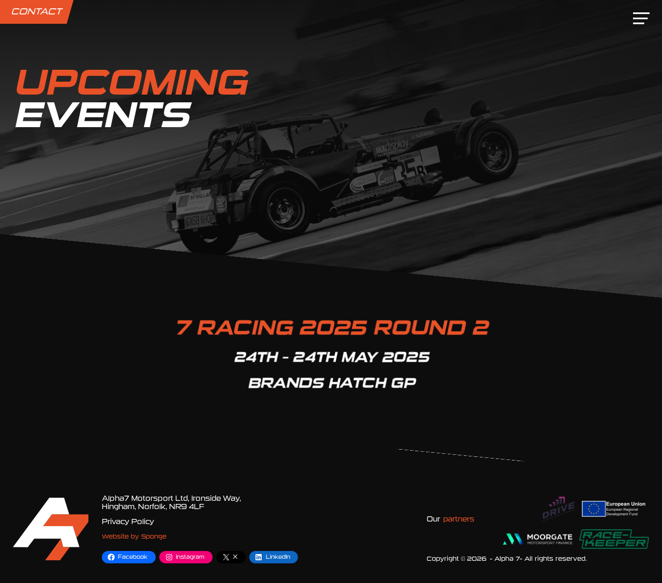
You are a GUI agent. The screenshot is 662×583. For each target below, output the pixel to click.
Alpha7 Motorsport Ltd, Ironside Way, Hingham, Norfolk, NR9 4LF (171, 503)
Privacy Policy (128, 522)
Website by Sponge (134, 536)
